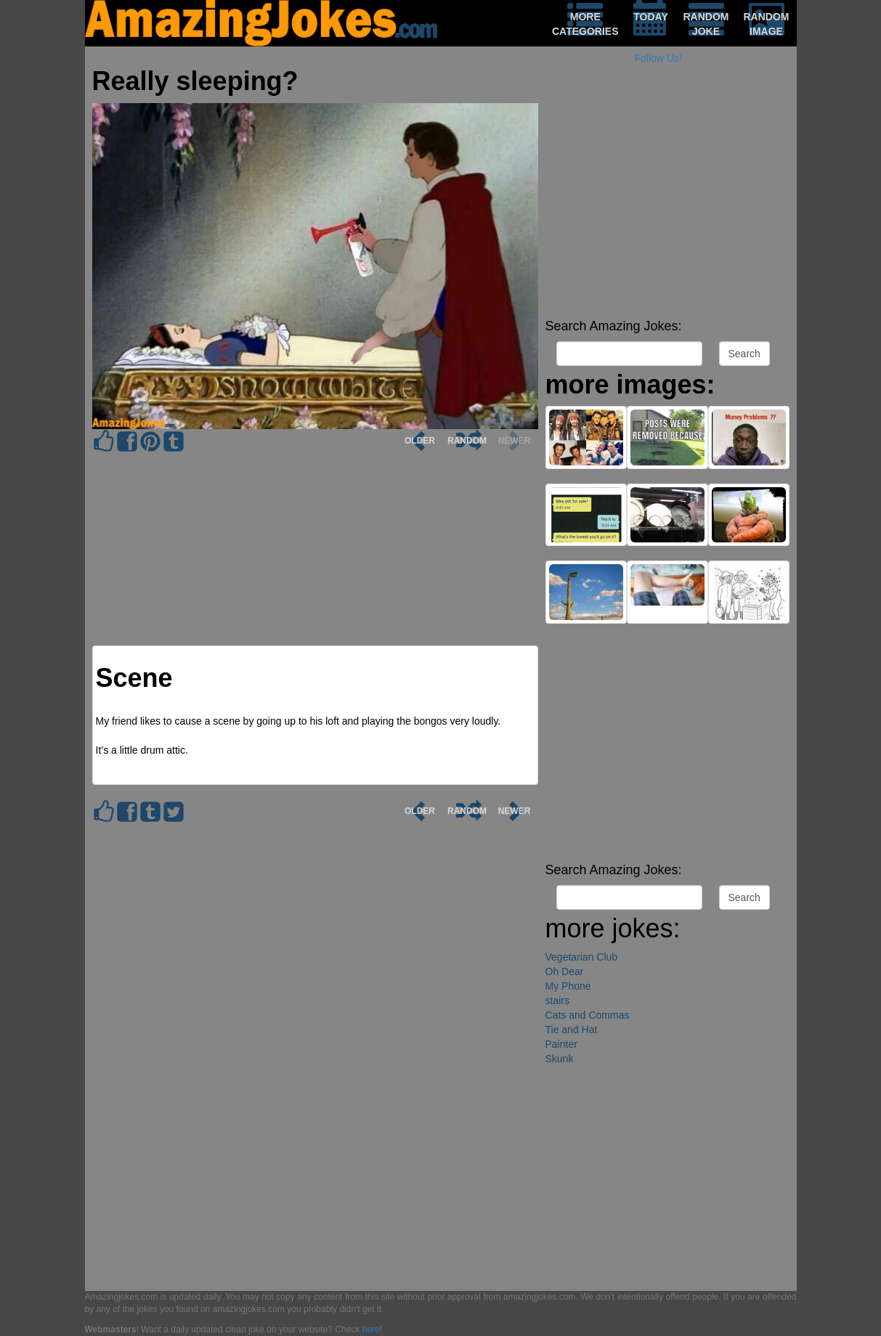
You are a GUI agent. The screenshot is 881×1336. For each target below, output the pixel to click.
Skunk (559, 1058)
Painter (561, 1044)
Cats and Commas (587, 1015)
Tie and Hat (571, 1029)
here (371, 1329)
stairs (557, 1000)
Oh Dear (564, 971)
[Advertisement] (667, 210)
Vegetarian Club (581, 957)
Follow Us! (658, 58)
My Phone (568, 986)
